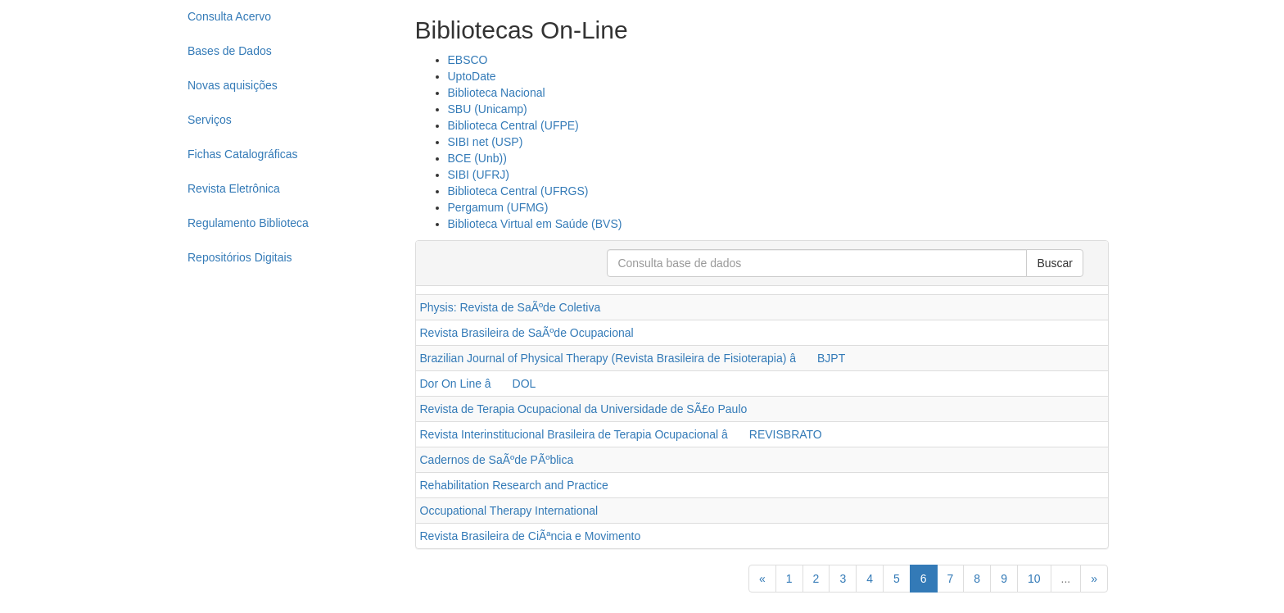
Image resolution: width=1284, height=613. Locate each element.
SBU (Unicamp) (487, 109)
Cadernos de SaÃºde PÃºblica (497, 459)
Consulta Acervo (229, 16)
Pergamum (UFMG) (498, 207)
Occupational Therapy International (509, 510)
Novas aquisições (233, 85)
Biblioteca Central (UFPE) (513, 125)
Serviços (210, 119)
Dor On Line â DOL (478, 383)
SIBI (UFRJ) (478, 174)
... (1066, 578)
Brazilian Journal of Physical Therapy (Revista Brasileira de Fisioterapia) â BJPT (633, 358)
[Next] (1094, 579)
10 (1034, 578)
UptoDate (472, 76)
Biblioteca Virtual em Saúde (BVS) (535, 223)
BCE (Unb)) (477, 158)
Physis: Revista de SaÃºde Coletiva (510, 307)
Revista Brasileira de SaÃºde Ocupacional (527, 332)
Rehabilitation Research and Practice (514, 485)
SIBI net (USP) (485, 141)
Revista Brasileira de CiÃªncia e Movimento (530, 536)
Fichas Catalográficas (243, 154)
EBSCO (468, 59)
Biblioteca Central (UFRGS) (518, 191)
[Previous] (762, 579)
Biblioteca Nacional (496, 92)
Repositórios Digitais (240, 257)
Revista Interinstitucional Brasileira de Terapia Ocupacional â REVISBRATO (621, 434)
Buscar (1055, 263)
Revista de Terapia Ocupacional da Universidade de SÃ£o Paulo (584, 408)
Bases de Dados (230, 50)
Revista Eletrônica (234, 188)
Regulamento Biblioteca (248, 222)
